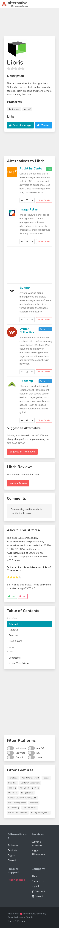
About (34, 876)
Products (12, 850)
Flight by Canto (31, 168)
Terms (11, 921)
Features (14, 635)
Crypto (11, 855)
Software (13, 845)
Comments (15, 658)
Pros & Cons (15, 641)
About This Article (19, 663)
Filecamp (26, 381)
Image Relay (29, 209)
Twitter (45, 125)
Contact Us (37, 881)
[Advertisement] (29, 23)
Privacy (21, 921)
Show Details (44, 200)
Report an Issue (16, 880)
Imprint (35, 886)
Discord (12, 860)
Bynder (25, 288)
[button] (55, 4)
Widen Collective (27, 330)
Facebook (38, 891)
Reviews (13, 629)
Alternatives (15, 624)
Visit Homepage (22, 125)
